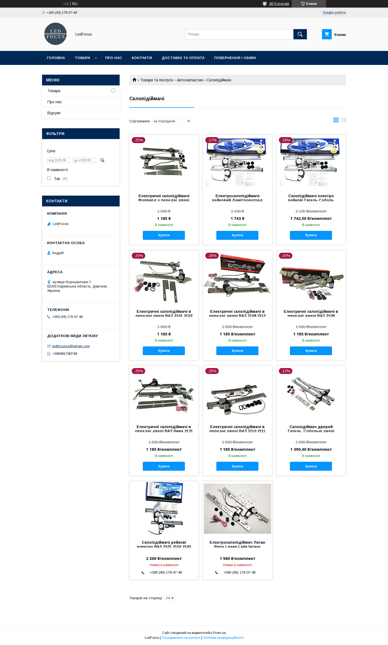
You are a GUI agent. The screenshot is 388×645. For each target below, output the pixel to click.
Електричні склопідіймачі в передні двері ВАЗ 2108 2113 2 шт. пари (237, 315)
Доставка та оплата (183, 58)
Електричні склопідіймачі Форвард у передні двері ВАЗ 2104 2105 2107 (163, 200)
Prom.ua (219, 633)
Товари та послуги (156, 80)
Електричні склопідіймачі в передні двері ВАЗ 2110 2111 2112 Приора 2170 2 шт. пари (237, 431)
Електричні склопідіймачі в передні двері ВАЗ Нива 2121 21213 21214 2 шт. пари (164, 431)
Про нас (113, 58)
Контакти (142, 58)
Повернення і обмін (235, 58)
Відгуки (53, 113)
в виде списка (343, 121)
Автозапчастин (190, 80)
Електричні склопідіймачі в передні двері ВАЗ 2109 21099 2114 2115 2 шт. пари (311, 315)
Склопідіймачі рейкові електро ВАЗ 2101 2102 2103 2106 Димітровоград (164, 546)
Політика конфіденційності (223, 638)
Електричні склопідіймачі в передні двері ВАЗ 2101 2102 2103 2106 (164, 315)
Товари (82, 58)
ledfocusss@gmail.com (71, 346)
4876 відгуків (279, 4)
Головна (56, 58)
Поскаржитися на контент (181, 638)
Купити (163, 235)
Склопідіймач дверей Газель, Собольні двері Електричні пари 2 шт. (311, 431)
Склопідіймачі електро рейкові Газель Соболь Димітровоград (311, 200)
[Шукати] (300, 34)
